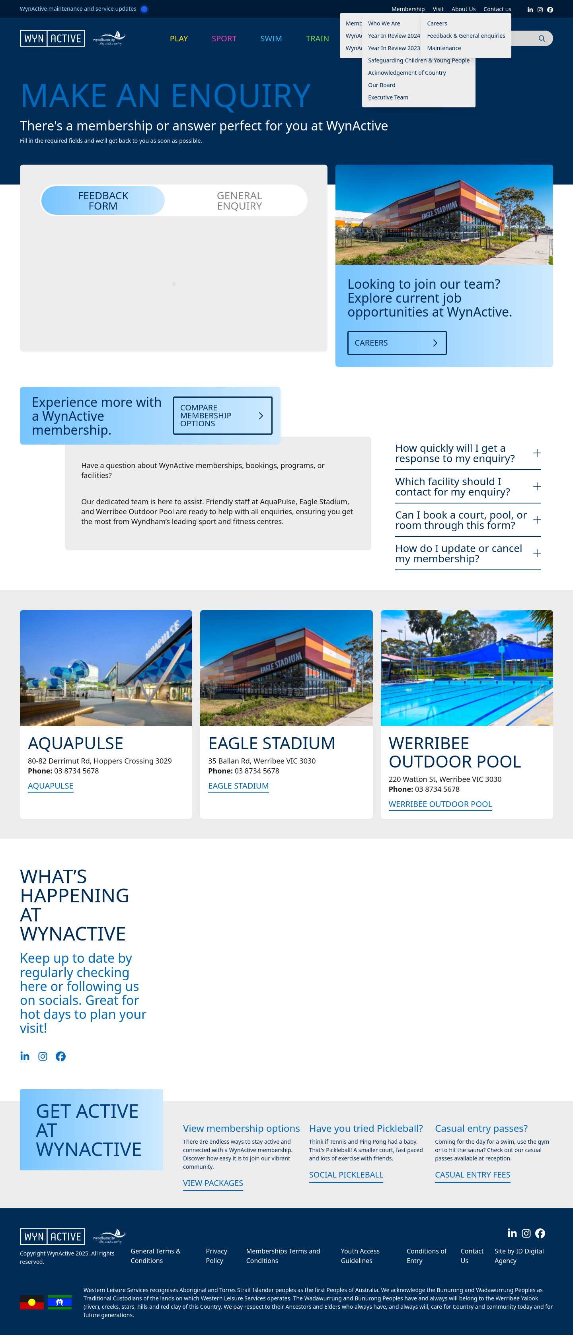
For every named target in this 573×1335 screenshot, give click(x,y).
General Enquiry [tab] (239, 200)
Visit (438, 9)
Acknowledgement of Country (407, 72)
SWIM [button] (272, 38)
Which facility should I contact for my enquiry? (468, 486)
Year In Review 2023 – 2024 (403, 48)
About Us (464, 9)
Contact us (497, 9)
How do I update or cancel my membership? (468, 553)
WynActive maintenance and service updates (78, 8)
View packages (213, 1183)
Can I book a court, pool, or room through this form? (468, 519)
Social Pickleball (346, 1174)
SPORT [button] (224, 38)
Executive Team (388, 97)
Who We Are (384, 23)
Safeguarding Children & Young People (419, 60)
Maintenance (444, 48)
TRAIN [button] (317, 38)
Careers (437, 23)
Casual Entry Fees (472, 1174)
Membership (408, 9)
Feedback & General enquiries (466, 35)
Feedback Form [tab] (103, 200)
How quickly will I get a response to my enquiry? (468, 453)
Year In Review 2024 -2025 (402, 35)
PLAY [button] (179, 38)
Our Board (382, 85)
